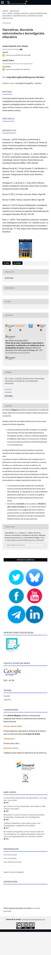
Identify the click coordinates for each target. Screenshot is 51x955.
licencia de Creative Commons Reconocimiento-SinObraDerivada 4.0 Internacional (27, 465)
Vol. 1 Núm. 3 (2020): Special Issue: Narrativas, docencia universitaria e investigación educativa (24, 15)
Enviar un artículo (25, 583)
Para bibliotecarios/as (13, 885)
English (7, 719)
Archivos (14, 11)
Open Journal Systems (14, 895)
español (7, 723)
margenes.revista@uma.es (33, 942)
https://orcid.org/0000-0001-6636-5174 (18, 69)
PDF (7, 286)
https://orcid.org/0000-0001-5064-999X (18, 55)
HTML (18, 286)
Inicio (5, 11)
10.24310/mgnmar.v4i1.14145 (17, 376)
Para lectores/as (10, 878)
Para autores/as (10, 881)
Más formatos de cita (15, 568)
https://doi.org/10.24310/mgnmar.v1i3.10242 (25, 77)
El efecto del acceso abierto (24, 542)
